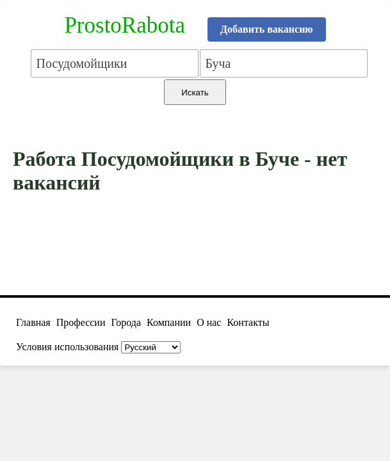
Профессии (81, 322)
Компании (169, 322)
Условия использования (67, 346)
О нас (209, 322)
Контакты (248, 322)
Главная (33, 322)
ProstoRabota (124, 25)
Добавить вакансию (266, 29)
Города (126, 322)
